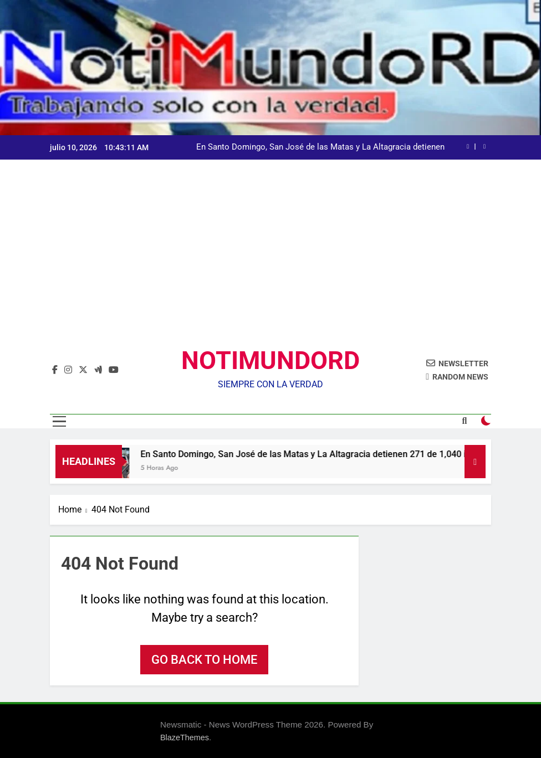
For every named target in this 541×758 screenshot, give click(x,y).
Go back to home (204, 660)
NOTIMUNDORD (270, 360)
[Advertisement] (270, 262)
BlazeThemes (184, 737)
